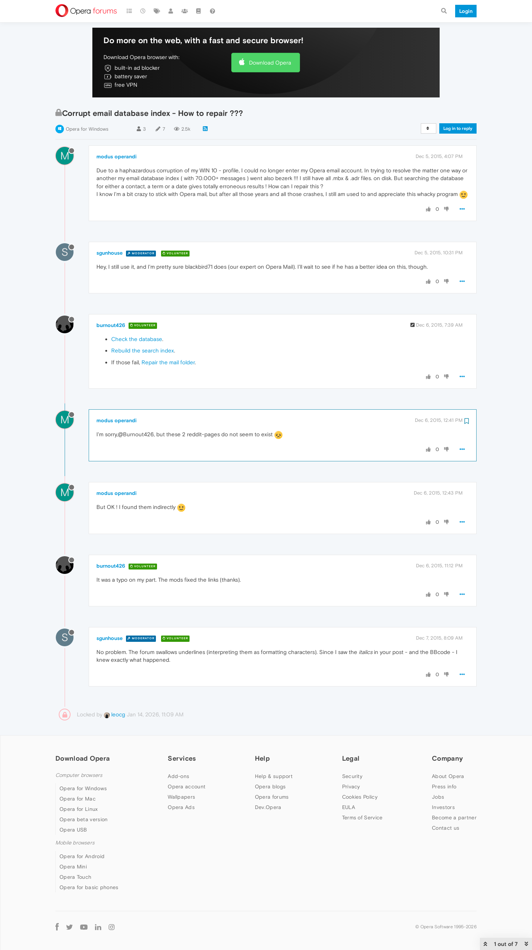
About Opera (448, 776)
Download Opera (270, 62)
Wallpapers (181, 797)
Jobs (438, 797)
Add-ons (178, 776)
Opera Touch (75, 877)
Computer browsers (78, 775)
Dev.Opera (268, 807)
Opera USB (73, 830)
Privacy (351, 786)
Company (447, 758)
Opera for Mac (77, 799)
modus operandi (116, 156)
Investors (443, 807)
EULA (348, 807)
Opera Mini (73, 867)
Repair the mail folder (168, 362)
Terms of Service (362, 817)
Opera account (186, 786)
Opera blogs (270, 786)
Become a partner (454, 817)
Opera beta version (83, 819)
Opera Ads (181, 807)
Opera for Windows (87, 129)
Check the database (136, 339)
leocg (114, 714)
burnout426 (110, 325)
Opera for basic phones (89, 887)
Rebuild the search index (142, 350)
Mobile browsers (75, 843)
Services (182, 758)
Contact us (445, 828)
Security (352, 776)
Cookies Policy (360, 797)
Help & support (274, 776)
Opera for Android (82, 856)
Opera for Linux (78, 809)
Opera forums (272, 797)
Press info (444, 786)
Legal (351, 758)
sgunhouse (109, 253)
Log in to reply (458, 128)
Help (262, 758)
